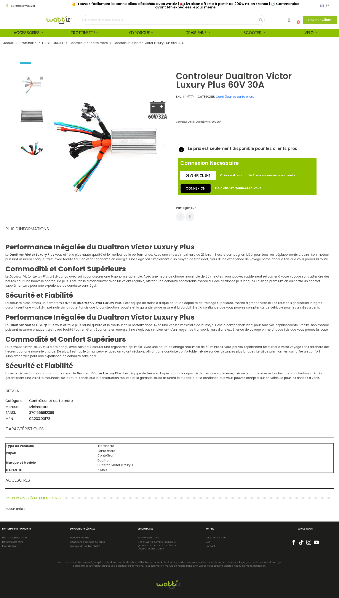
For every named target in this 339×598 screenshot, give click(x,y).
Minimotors (38, 406)
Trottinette (83, 32)
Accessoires (27, 32)
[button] (320, 20)
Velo (308, 32)
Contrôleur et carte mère (235, 96)
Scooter (252, 32)
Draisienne (196, 32)
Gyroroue (139, 32)
